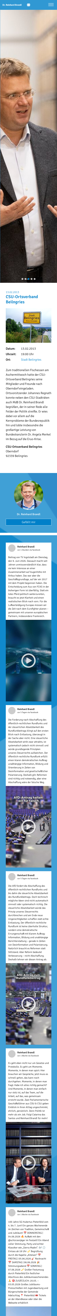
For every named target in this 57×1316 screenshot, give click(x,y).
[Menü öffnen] (51, 5)
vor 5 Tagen (22, 712)
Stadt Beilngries (31, 360)
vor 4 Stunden (23, 550)
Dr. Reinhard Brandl (28, 514)
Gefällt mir (28, 522)
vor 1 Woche (22, 1056)
